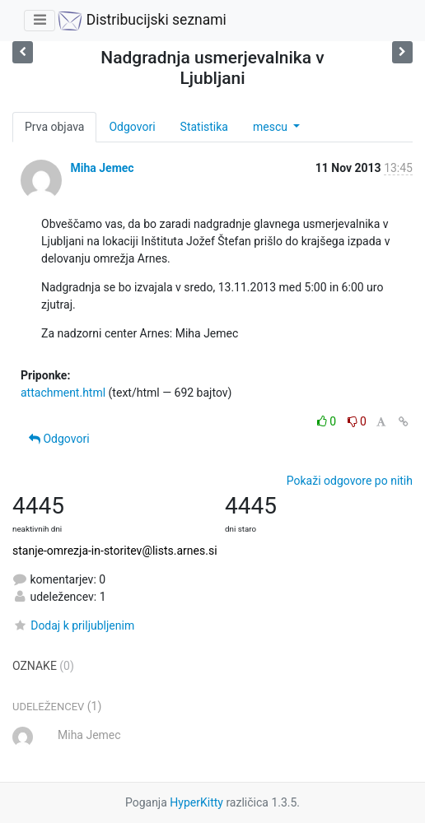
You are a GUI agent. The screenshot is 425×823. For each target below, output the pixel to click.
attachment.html (63, 392)
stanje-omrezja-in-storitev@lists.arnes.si (114, 550)
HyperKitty (196, 802)
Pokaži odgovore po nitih (350, 480)
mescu (271, 126)
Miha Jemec (101, 167)
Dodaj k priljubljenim (73, 625)
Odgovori (132, 126)
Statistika (204, 126)
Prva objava (54, 126)
